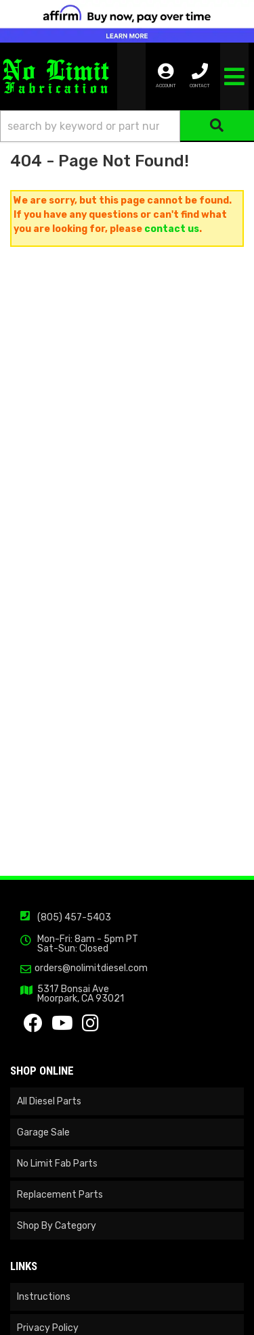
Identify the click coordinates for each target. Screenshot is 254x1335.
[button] (127, 126)
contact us (171, 229)
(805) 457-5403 (74, 917)
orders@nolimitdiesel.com (91, 968)
